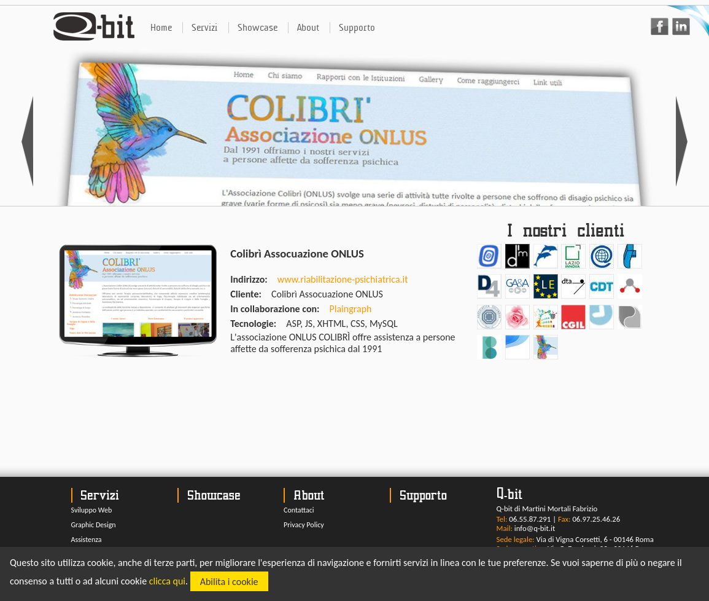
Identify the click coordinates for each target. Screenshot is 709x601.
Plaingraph (351, 309)
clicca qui (167, 581)
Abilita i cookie (229, 581)
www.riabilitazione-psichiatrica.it (342, 279)
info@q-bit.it (534, 528)
